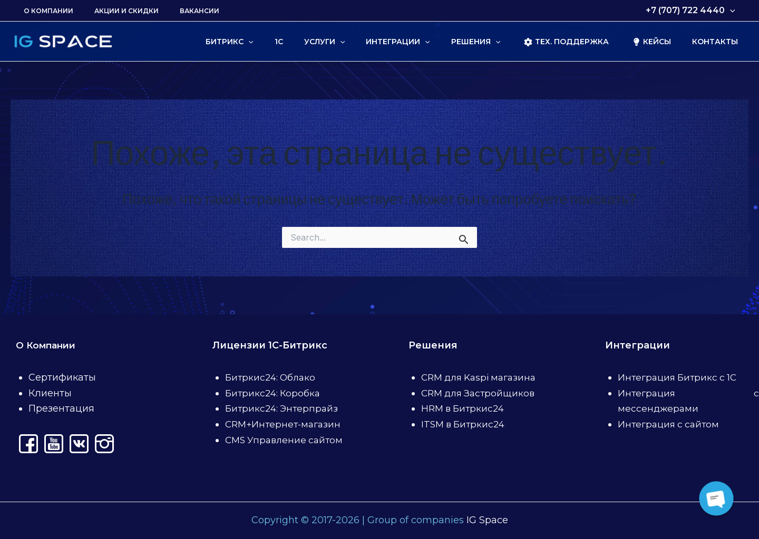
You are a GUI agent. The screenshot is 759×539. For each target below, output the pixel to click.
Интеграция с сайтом (671, 424)
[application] (732, 10)
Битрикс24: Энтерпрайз (283, 408)
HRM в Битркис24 (465, 408)
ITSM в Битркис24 (465, 424)
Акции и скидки (114, 11)
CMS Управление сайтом (286, 440)
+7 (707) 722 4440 (692, 10)
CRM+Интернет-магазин (285, 424)
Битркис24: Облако (272, 377)
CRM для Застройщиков (480, 393)
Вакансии (178, 11)
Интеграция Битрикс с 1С (680, 377)
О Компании (44, 11)
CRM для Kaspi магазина (482, 377)
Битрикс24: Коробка (274, 393)
